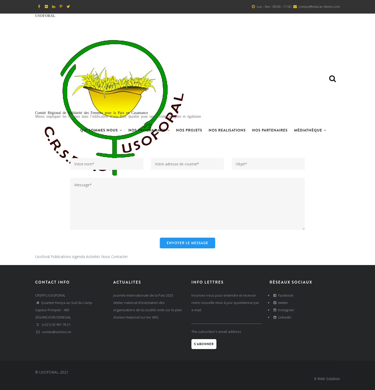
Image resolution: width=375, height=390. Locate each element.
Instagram (283, 310)
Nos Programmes (149, 130)
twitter (280, 302)
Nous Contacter (114, 256)
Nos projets (189, 130)
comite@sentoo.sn (53, 331)
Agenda (78, 256)
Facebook (282, 295)
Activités (93, 256)
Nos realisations (227, 130)
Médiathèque (310, 130)
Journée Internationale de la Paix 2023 (143, 295)
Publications (61, 256)
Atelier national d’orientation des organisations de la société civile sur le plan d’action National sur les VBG (147, 310)
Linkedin (281, 317)
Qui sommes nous (101, 130)
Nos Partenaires (270, 130)
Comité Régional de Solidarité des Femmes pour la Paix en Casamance (91, 112)
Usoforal (42, 256)
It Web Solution (327, 378)
